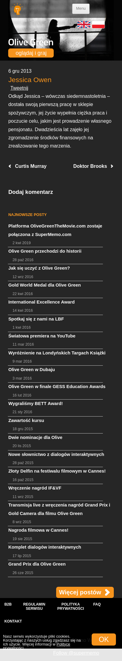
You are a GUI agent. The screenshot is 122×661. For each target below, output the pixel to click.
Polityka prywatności (70, 606)
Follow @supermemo (76, 653)
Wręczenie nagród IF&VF (34, 488)
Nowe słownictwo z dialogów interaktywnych (56, 454)
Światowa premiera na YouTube (41, 336)
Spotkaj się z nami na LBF (36, 319)
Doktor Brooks (90, 166)
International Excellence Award (41, 302)
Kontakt (13, 621)
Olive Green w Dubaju (31, 369)
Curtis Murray (30, 166)
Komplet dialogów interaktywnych (44, 547)
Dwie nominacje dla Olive (35, 437)
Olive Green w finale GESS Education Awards (56, 386)
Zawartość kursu (26, 420)
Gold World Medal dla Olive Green (44, 285)
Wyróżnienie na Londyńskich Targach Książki (56, 352)
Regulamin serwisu (34, 606)
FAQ (97, 604)
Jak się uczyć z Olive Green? (39, 268)
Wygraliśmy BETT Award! (35, 403)
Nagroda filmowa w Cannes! (38, 530)
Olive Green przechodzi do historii (44, 251)
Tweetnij (19, 88)
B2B (8, 604)
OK (104, 639)
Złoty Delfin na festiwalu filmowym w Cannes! (57, 471)
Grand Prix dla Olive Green (37, 564)
